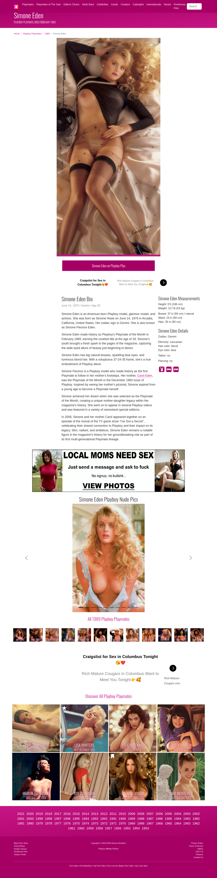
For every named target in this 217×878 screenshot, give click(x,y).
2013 (94, 814)
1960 (80, 828)
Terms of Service (196, 846)
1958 (99, 828)
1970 (122, 823)
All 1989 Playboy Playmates (108, 619)
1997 (57, 818)
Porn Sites (74, 866)
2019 (39, 814)
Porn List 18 (112, 866)
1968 (140, 823)
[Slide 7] (117, 607)
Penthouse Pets (179, 6)
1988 (140, 818)
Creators (125, 4)
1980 (30, 823)
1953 (145, 828)
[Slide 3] (93, 607)
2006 (159, 814)
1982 (196, 818)
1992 (103, 818)
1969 (131, 823)
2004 (177, 814)
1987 (150, 818)
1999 (39, 818)
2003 (187, 814)
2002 (196, 814)
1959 (90, 828)
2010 (122, 814)
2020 (30, 814)
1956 (117, 828)
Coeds (114, 4)
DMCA (200, 849)
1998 (48, 818)
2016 (67, 814)
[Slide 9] (129, 607)
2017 (57, 814)
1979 (39, 823)
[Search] (194, 6)
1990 (122, 818)
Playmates (28, 4)
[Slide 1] (81, 607)
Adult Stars (88, 4)
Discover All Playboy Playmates (108, 696)
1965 (168, 823)
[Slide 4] (99, 607)
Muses (167, 4)
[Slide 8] (123, 607)
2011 (113, 814)
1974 (85, 823)
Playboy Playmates (32, 33)
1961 (71, 828)
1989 (47, 33)
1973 (94, 823)
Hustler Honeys (20, 849)
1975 (76, 823)
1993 (94, 818)
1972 (103, 823)
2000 (30, 818)
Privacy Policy (197, 843)
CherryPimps (19, 846)
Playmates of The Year (48, 4)
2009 (131, 814)
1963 (187, 823)
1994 (85, 818)
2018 (48, 814)
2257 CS (199, 852)
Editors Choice (72, 4)
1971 (113, 823)
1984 (177, 818)
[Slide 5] (105, 607)
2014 (85, 814)
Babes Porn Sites (126, 866)
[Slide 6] (111, 607)
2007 (150, 814)
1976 (67, 823)
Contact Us (198, 857)
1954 (136, 828)
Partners (199, 854)
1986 (159, 818)
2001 (21, 818)
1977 (57, 823)
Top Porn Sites (99, 866)
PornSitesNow (86, 866)
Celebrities (102, 4)
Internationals (153, 4)
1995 (76, 818)
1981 (21, 823)
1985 (168, 818)
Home (17, 33)
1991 (113, 818)
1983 (187, 818)
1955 (127, 828)
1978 (48, 823)
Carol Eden (144, 375)
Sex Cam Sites (141, 866)
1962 (196, 823)
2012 (103, 814)
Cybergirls (138, 4)
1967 (150, 823)
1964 (177, 823)
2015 (76, 814)
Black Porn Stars (21, 843)
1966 (159, 823)
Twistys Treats (20, 854)
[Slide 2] (87, 607)
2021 (21, 814)
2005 (168, 814)
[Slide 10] (136, 607)
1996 (67, 818)
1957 (108, 828)
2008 (140, 814)
